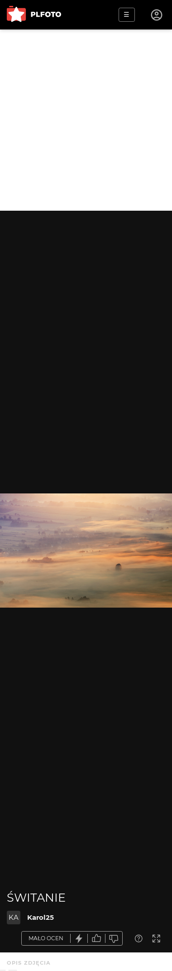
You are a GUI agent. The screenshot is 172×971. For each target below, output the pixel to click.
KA (14, 917)
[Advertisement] (86, 120)
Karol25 (40, 917)
